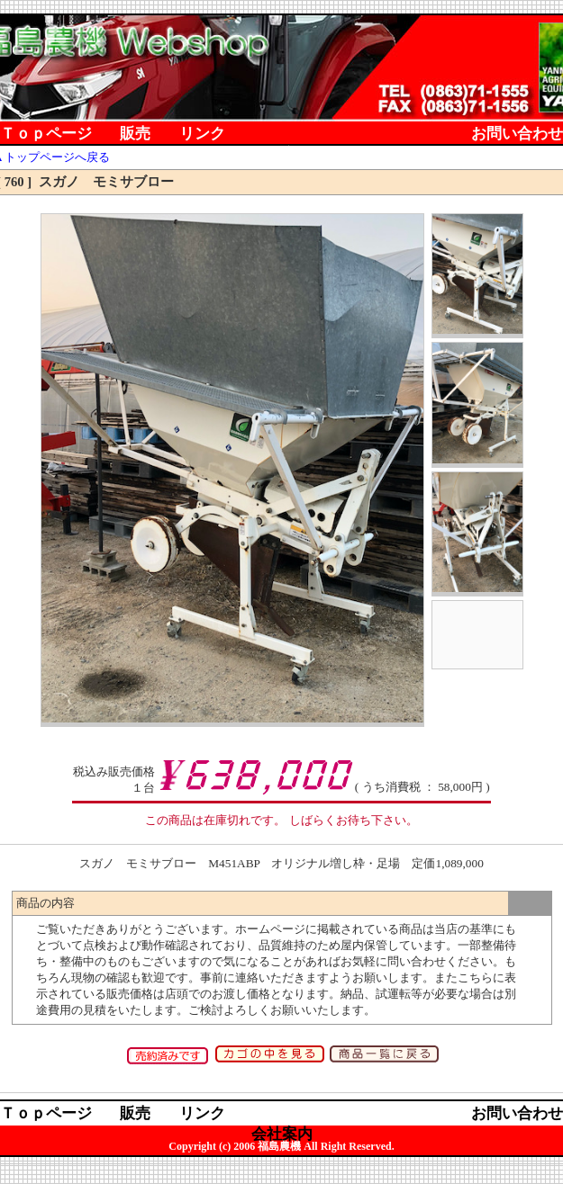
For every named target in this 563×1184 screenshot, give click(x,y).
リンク (202, 134)
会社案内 (282, 155)
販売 (135, 134)
